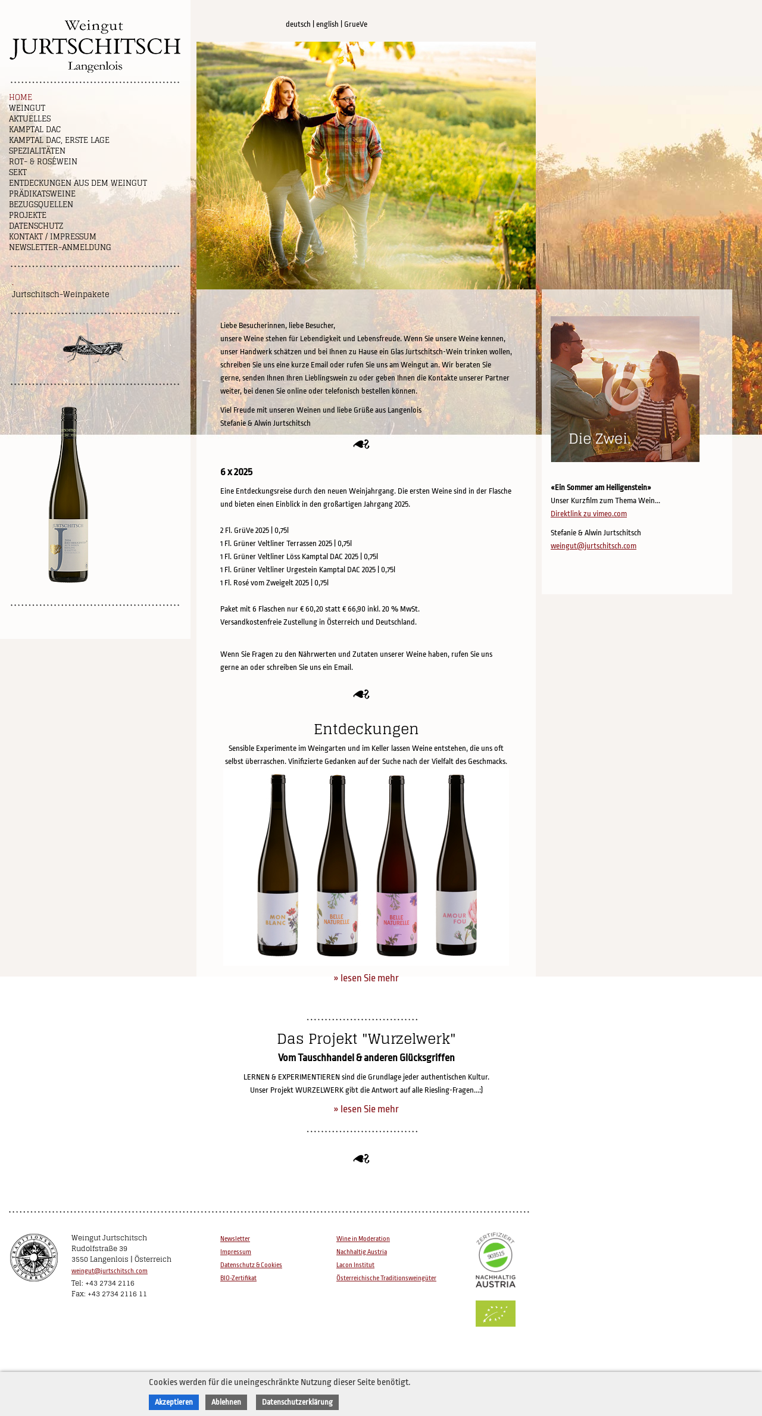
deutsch (298, 24)
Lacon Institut (355, 1265)
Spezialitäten (37, 151)
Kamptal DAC (35, 129)
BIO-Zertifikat (238, 1278)
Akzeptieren (174, 1402)
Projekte (27, 215)
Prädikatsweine (42, 194)
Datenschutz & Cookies (251, 1265)
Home (20, 97)
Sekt (18, 172)
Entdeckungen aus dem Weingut (78, 183)
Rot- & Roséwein (43, 162)
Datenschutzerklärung (297, 1402)
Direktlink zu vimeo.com (589, 513)
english (327, 24)
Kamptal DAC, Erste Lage (59, 140)
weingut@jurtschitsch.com (593, 545)
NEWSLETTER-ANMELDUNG (60, 247)
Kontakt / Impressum (52, 237)
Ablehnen (226, 1402)
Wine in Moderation (363, 1239)
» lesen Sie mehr (366, 978)
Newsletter (235, 1239)
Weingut (27, 108)
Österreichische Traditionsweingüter (386, 1278)
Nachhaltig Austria (361, 1252)
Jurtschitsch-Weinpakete (61, 294)
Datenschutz (36, 226)
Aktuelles (30, 119)
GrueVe (355, 24)
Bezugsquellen (41, 204)
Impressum (235, 1252)
